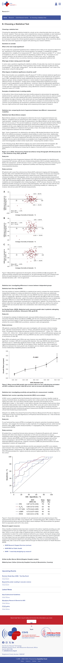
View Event (5, 579)
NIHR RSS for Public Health (13, 548)
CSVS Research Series (22, 18)
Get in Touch (31, 622)
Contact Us (28, 661)
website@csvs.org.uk (10, 651)
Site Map (34, 661)
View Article (6, 597)
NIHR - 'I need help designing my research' (18, 551)
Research (5, 11)
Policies (22, 661)
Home (5, 18)
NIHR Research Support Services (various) (18, 545)
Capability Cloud (42, 659)
